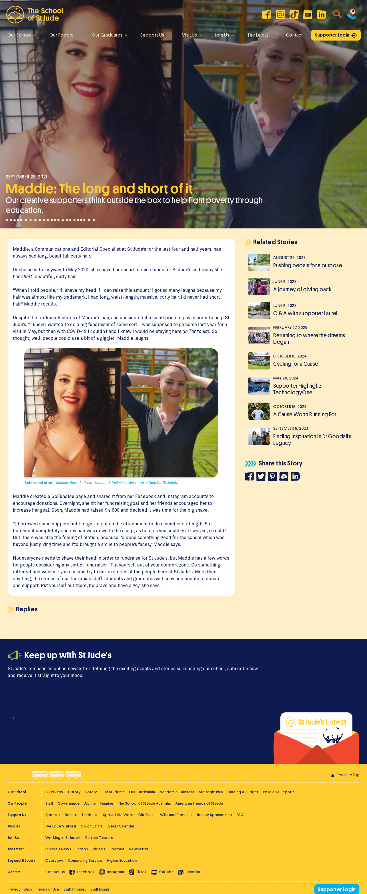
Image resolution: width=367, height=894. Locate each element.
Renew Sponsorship (214, 815)
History (74, 792)
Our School (22, 35)
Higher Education (122, 860)
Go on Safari (91, 826)
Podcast (117, 849)
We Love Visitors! (60, 826)
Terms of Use (48, 889)
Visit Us (192, 35)
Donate (71, 815)
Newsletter (139, 849)
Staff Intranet (75, 889)
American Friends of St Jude (199, 803)
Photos (82, 849)
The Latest (260, 35)
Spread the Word (118, 815)
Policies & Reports (279, 792)
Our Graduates (109, 35)
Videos (99, 849)
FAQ (240, 815)
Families (107, 803)
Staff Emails (100, 889)
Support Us (154, 35)
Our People (64, 35)
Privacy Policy (20, 889)
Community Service (85, 860)
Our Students (113, 792)
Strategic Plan (211, 792)
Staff (49, 803)
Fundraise (90, 815)
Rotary (91, 792)
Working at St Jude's (63, 837)
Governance (69, 803)
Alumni (90, 803)
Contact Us (55, 872)
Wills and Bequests (176, 815)
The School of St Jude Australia (144, 803)
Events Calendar (121, 826)
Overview (54, 792)
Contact (294, 35)
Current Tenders (99, 837)
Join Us (224, 35)
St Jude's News (58, 849)
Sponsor (52, 815)
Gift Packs (146, 815)
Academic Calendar (177, 792)
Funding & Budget (243, 792)
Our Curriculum (142, 792)
